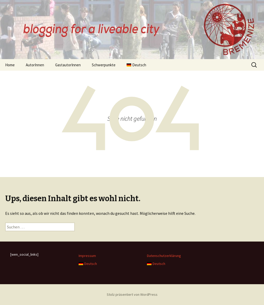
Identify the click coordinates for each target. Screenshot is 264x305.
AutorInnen (35, 64)
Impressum (87, 255)
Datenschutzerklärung (164, 255)
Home (10, 64)
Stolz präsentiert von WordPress (132, 294)
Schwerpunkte (104, 64)
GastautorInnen (68, 64)
